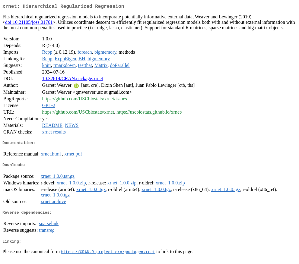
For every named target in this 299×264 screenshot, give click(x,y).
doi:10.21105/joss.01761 (29, 23)
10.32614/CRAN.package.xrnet (72, 79)
